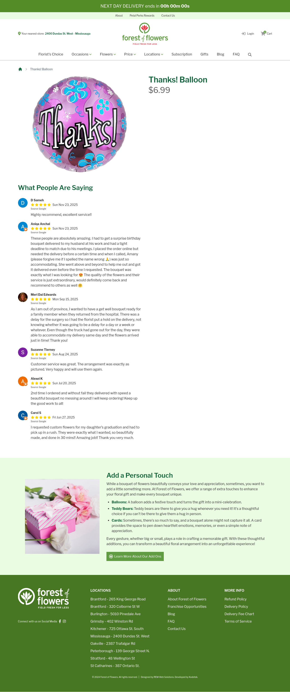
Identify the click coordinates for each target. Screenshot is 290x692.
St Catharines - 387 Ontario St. (114, 666)
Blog (220, 54)
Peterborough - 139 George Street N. (120, 651)
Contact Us (168, 15)
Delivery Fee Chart (239, 614)
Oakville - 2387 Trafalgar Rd (112, 644)
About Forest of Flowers (187, 599)
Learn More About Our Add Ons (135, 556)
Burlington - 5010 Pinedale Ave (115, 614)
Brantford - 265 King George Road (118, 599)
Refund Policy (235, 599)
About (119, 15)
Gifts (204, 54)
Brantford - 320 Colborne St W (115, 607)
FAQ (236, 54)
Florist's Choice (50, 54)
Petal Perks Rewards (142, 15)
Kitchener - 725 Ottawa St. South (116, 629)
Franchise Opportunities (187, 607)
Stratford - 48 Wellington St (112, 659)
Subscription (182, 54)
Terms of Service (238, 622)
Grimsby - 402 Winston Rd (111, 622)
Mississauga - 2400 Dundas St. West (119, 636)
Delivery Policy (236, 607)
